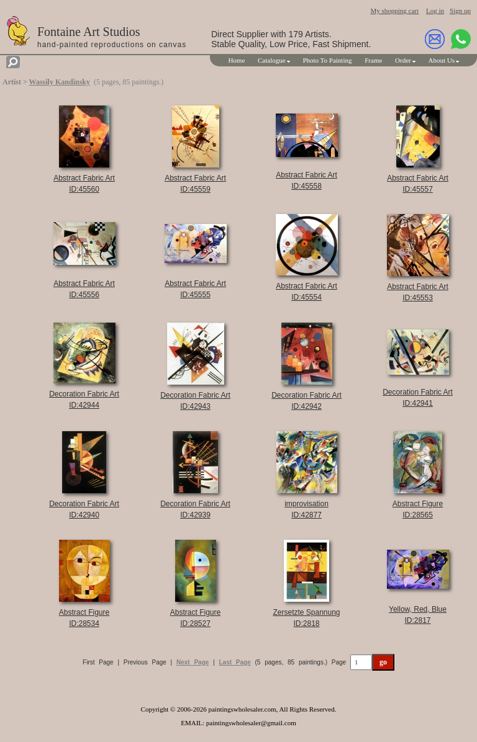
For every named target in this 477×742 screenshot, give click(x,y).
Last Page (235, 662)
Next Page (192, 662)
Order (403, 60)
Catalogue (272, 60)
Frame (373, 60)
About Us (442, 60)
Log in (435, 10)
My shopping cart (394, 10)
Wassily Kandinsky (59, 82)
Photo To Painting (327, 60)
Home (236, 60)
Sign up (460, 10)
